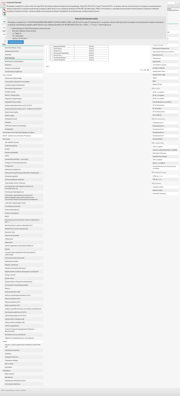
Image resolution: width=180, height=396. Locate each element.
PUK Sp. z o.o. (157, 179)
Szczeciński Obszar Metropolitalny (16, 285)
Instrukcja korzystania (12, 350)
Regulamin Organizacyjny (13, 98)
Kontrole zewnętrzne (12, 213)
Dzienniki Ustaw (158, 187)
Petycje (7, 249)
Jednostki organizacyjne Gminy (15, 203)
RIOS (154, 81)
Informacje (6, 139)
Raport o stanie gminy (12, 95)
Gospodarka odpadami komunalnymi (17, 82)
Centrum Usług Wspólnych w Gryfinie (165, 150)
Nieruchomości (10, 232)
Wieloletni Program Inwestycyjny (15, 126)
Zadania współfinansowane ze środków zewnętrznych (23, 309)
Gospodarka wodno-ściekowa (15, 183)
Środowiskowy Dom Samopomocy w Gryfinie (164, 167)
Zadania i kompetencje (12, 68)
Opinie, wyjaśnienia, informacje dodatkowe (19, 246)
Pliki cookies (9, 364)
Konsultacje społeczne (12, 206)
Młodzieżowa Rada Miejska (14, 61)
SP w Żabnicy (157, 115)
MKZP (7, 216)
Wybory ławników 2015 (12, 302)
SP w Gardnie (157, 108)
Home (4, 3)
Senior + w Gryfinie (159, 163)
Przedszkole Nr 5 (158, 136)
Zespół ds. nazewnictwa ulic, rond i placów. (19, 338)
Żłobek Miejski (158, 139)
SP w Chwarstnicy (158, 105)
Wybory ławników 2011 (12, 305)
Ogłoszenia (9, 242)
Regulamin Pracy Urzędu (13, 102)
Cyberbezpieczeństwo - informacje (16, 159)
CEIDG (7, 156)
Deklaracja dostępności (13, 169)
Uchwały (8, 122)
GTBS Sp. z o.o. (158, 176)
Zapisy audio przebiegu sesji (14, 319)
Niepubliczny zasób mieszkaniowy (16, 229)
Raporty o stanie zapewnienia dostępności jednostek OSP (22, 346)
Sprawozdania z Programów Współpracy (18, 282)
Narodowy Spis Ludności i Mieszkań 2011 (19, 225)
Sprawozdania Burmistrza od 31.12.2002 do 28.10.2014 (23, 109)
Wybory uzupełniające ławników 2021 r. (18, 295)
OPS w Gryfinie (157, 160)
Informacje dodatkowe (12, 384)
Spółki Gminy (9, 278)
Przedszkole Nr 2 (158, 126)
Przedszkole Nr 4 (158, 132)
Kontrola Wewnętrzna (12, 210)
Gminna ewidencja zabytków (14, 179)
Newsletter (8, 367)
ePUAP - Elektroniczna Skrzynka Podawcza (17, 136)
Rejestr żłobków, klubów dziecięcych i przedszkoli (21, 271)
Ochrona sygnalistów (12, 326)
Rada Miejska (10, 58)
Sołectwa (8, 65)
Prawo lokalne (7, 75)
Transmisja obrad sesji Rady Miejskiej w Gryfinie (18, 132)
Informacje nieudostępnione (14, 192)
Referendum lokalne (11, 261)
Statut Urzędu (9, 115)
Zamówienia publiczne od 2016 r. (16, 312)
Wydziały (8, 54)
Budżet (7, 149)
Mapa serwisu (9, 374)
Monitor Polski (157, 190)
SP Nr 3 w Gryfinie (158, 98)
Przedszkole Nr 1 (158, 123)
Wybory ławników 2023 (12, 292)
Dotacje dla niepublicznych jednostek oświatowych (22, 173)
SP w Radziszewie (159, 112)
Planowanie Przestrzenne (13, 88)
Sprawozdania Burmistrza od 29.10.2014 (18, 105)
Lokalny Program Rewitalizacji (15, 85)
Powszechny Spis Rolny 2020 (14, 258)
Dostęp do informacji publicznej (15, 163)
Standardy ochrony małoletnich (15, 334)
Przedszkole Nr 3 (158, 129)
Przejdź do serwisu (16, 42)
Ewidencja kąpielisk (11, 176)
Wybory (7, 288)
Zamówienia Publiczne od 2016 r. (163, 52)
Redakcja (8, 354)
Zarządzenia (9, 129)
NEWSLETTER (157, 84)
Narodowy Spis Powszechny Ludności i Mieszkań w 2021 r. (22, 221)
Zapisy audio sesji (159, 71)
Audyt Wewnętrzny (11, 146)
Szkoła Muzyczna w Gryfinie (162, 102)
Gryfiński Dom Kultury (160, 156)
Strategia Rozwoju (11, 119)
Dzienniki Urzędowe (159, 193)
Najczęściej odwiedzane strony (15, 380)
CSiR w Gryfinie (158, 147)
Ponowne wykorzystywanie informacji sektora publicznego (20, 253)
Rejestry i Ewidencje (11, 265)
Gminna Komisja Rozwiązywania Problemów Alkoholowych (19, 330)
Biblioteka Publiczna (159, 153)
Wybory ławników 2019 (12, 298)
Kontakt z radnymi (159, 68)
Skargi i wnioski (10, 275)
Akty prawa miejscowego (13, 78)
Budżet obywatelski (11, 152)
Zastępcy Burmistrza (12, 51)
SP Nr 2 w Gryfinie (158, 95)
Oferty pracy (9, 239)
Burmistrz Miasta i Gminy (13, 48)
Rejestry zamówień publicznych (15, 268)
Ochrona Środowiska (12, 235)
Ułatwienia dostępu (11, 360)
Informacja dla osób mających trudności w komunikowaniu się (19, 187)
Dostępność (9, 166)
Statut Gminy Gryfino (11, 112)
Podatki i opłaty (10, 92)
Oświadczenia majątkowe (13, 71)
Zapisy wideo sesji (159, 75)
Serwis (5, 341)
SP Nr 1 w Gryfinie (158, 92)
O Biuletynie (6, 370)
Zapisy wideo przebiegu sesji (14, 322)
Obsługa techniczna (11, 357)
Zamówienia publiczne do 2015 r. (16, 315)
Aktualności (9, 377)
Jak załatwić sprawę (12, 142)
